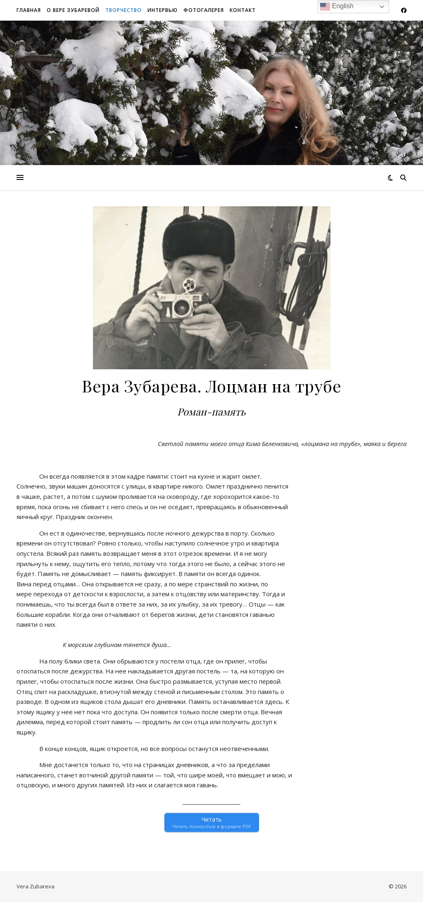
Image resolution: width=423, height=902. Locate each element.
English (337, 7)
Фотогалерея (203, 10)
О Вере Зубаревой (73, 10)
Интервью (162, 10)
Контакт (243, 10)
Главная (29, 10)
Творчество (123, 10)
